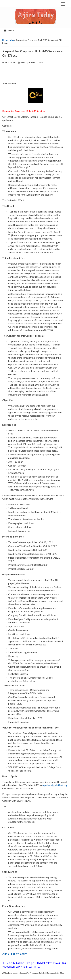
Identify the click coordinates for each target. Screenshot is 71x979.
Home (5, 40)
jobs (12, 40)
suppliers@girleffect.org (54, 785)
